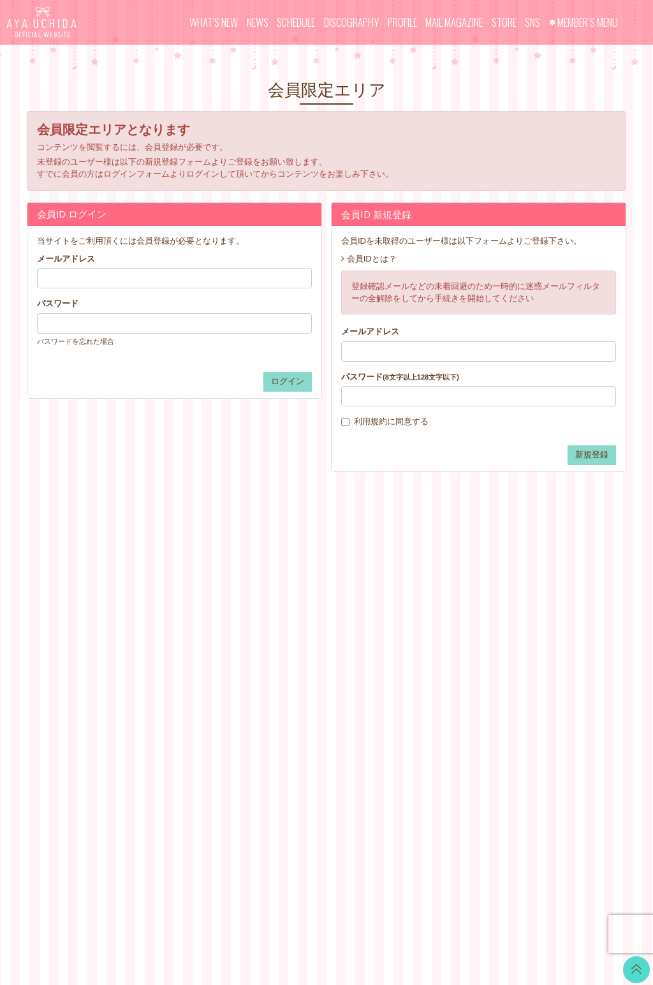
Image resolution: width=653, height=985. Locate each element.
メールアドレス (66, 258)
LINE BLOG (556, 596)
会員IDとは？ (372, 258)
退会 (389, 732)
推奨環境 (398, 701)
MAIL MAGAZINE (454, 22)
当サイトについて (414, 589)
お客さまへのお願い (418, 685)
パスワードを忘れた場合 (75, 341)
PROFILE (402, 22)
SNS (532, 22)
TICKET (294, 669)
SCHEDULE (296, 22)
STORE (504, 22)
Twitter (546, 580)
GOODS (295, 685)
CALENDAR (302, 605)
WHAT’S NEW (213, 22)
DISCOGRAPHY (351, 22)
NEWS (257, 22)
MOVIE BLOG (306, 637)
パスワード (57, 303)
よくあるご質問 (410, 717)
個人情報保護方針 (414, 669)
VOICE (292, 653)
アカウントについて (418, 621)
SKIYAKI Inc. (419, 914)
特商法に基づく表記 (418, 653)
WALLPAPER (305, 589)
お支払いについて (414, 605)
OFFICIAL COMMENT (321, 621)
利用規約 (370, 421)
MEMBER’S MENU (587, 22)
